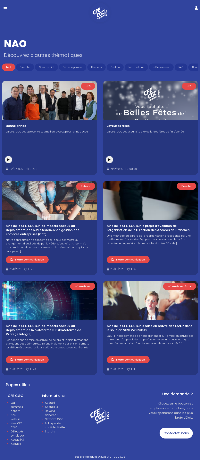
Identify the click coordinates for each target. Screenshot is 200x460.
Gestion (115, 67)
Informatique (136, 67)
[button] (5, 9)
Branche (25, 67)
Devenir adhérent (51, 413)
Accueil (16, 444)
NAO (181, 67)
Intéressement (161, 67)
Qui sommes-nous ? (17, 407)
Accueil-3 (17, 440)
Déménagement (72, 67)
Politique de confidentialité (55, 425)
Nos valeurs (16, 417)
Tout (8, 67)
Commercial (46, 67)
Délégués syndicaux (17, 434)
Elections (96, 67)
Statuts (50, 431)
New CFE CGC (16, 425)
